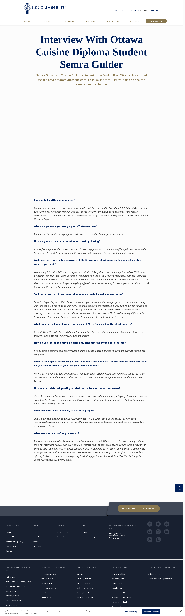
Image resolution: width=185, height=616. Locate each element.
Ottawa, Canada (47, 583)
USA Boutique (62, 532)
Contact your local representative (160, 579)
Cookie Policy (11, 546)
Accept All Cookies (151, 611)
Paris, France (11, 577)
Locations (27, 21)
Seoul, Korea (117, 588)
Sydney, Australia (83, 593)
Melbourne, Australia (85, 588)
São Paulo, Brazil (47, 579)
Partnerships (37, 537)
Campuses (120, 11)
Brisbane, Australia (84, 583)
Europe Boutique (64, 537)
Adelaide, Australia (84, 579)
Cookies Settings (131, 611)
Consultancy (36, 546)
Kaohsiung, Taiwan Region (122, 597)
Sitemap (9, 551)
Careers (35, 541)
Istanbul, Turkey (12, 596)
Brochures (91, 21)
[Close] (181, 611)
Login (151, 11)
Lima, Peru (45, 593)
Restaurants (36, 532)
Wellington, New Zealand (86, 597)
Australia (80, 574)
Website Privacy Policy (14, 541)
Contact (134, 21)
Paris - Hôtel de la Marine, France (18, 582)
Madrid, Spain (11, 591)
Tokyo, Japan (117, 583)
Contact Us (10, 532)
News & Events (113, 21)
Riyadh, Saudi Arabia (14, 600)
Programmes (70, 21)
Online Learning (154, 574)
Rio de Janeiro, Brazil (49, 574)
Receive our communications (139, 508)
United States (46, 597)
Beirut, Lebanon (12, 605)
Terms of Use (11, 537)
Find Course (156, 21)
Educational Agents (90, 537)
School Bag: (138, 11)
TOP (179, 488)
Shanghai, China (118, 574)
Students (86, 532)
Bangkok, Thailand (119, 602)
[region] (92, 611)
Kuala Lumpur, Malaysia (121, 593)
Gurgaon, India (118, 579)
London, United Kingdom (15, 586)
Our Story (48, 21)
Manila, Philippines (119, 607)
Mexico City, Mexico (48, 588)
